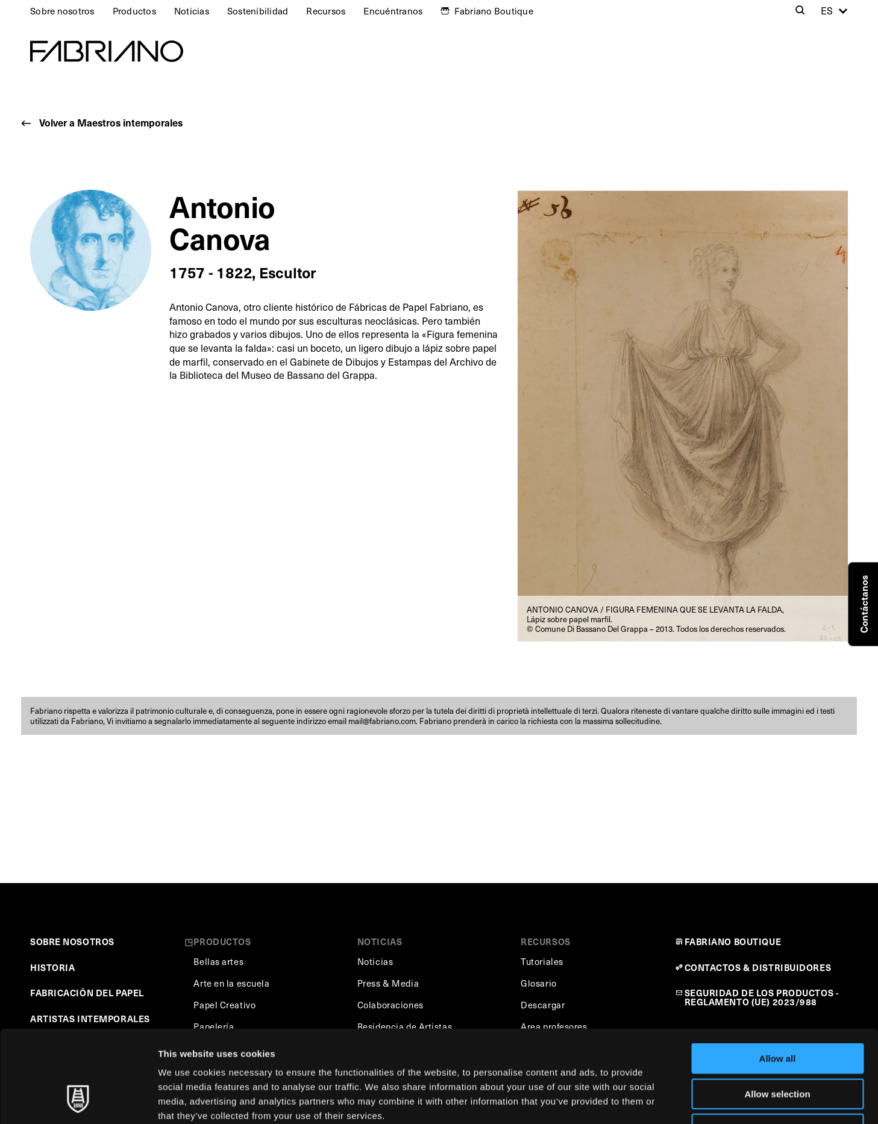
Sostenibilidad (258, 10)
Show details (632, 1100)
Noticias (191, 10)
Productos (134, 10)
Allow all (777, 977)
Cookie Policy (550, 1048)
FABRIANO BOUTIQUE (733, 941)
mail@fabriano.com (382, 721)
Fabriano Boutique (493, 10)
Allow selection (777, 1012)
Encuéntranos (392, 10)
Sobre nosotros (62, 10)
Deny (778, 1047)
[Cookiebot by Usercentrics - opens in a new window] (78, 1100)
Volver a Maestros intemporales (111, 122)
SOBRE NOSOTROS (72, 941)
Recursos (325, 10)
